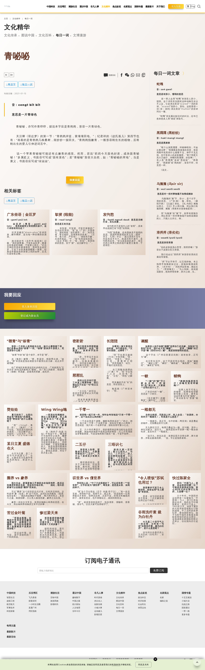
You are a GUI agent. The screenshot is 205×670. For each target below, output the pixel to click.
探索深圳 (32, 601)
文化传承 (10, 35)
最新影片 (149, 6)
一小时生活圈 (34, 604)
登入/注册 (176, 6)
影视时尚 (54, 604)
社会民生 (142, 604)
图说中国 (27, 35)
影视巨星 (98, 614)
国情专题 (138, 6)
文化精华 (105, 6)
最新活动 (11, 637)
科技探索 (11, 611)
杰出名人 (98, 601)
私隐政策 (116, 664)
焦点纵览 (116, 6)
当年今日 (76, 611)
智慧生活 (11, 597)
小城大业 (186, 601)
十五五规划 (187, 597)
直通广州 (32, 608)
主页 (6, 19)
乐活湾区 (62, 6)
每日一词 (29, 19)
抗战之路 (186, 604)
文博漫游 (79, 35)
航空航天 (11, 604)
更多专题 (186, 614)
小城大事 (98, 608)
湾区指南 (32, 611)
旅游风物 (54, 601)
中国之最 (76, 601)
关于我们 (160, 6)
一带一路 (186, 611)
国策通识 (186, 608)
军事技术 (11, 608)
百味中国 (54, 597)
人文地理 (76, 608)
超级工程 (11, 601)
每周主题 (11, 625)
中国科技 (51, 6)
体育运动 (142, 608)
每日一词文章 (167, 73)
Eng (192, 6)
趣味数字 (76, 597)
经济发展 (142, 601)
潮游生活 (73, 6)
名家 (162, 597)
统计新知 (76, 604)
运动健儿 (98, 611)
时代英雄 (98, 597)
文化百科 (45, 35)
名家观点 (127, 6)
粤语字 (12, 84)
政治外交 (142, 597)
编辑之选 (164, 601)
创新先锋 (98, 604)
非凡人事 (94, 6)
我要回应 (75, 180)
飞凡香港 (32, 597)
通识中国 (83, 6)
